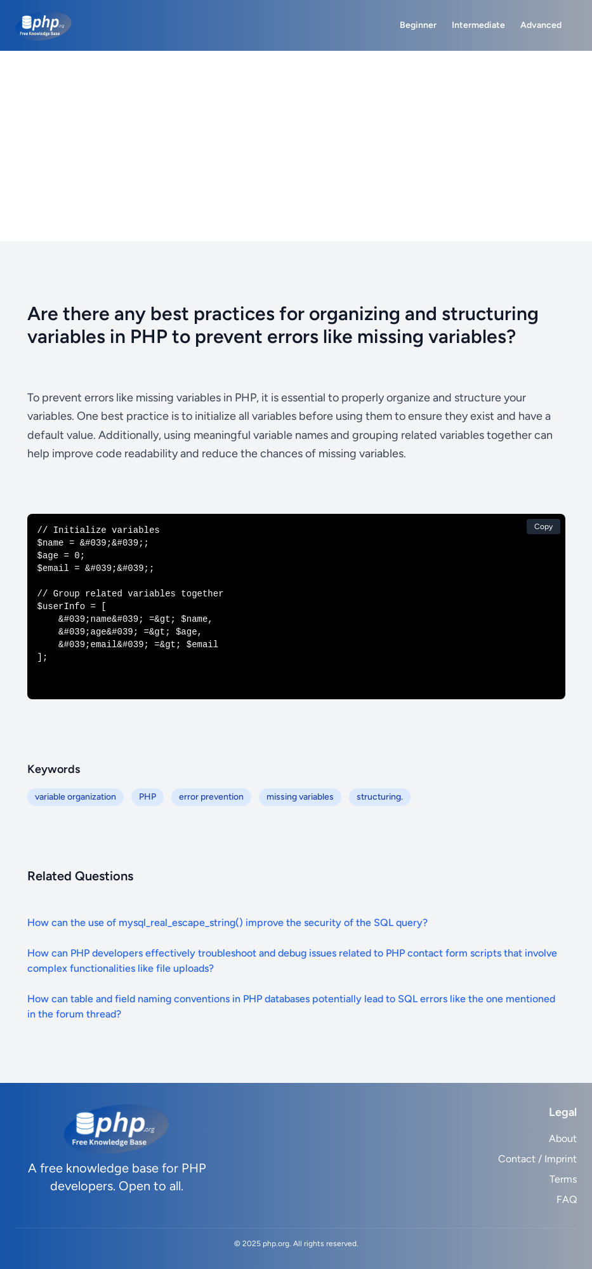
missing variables (300, 796)
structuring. (380, 796)
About (563, 1138)
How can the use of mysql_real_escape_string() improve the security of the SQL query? (227, 922)
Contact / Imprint (537, 1159)
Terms (563, 1179)
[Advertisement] (296, 146)
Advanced (541, 25)
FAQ (566, 1199)
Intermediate (478, 25)
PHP (147, 796)
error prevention (211, 796)
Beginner (418, 25)
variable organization (75, 796)
